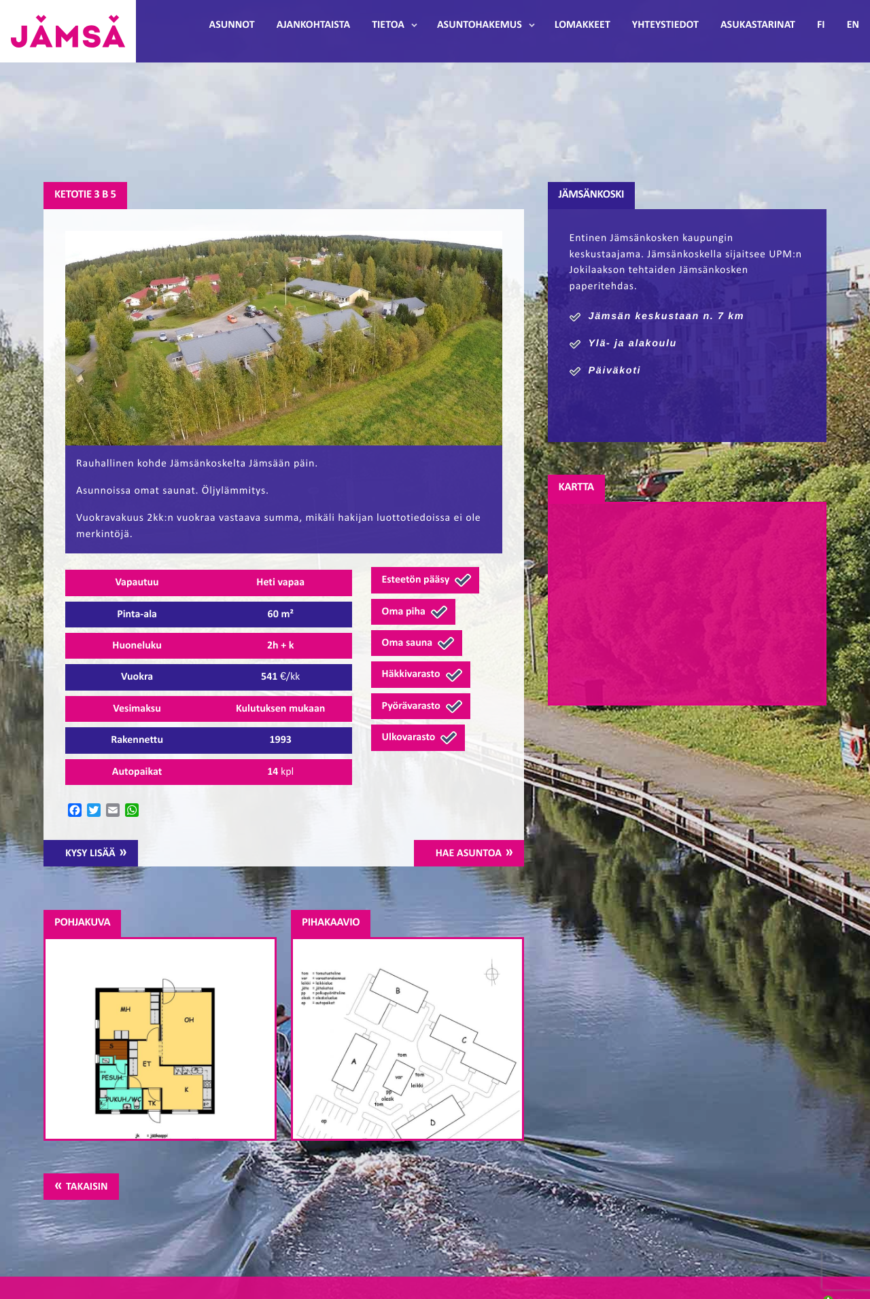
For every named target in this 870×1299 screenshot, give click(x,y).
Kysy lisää (90, 853)
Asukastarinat (757, 25)
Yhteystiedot (665, 25)
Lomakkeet (582, 25)
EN (853, 25)
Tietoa (388, 25)
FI (821, 25)
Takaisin (86, 1187)
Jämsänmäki (68, 31)
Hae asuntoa (469, 853)
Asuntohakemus (479, 25)
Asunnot (232, 25)
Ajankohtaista (313, 25)
